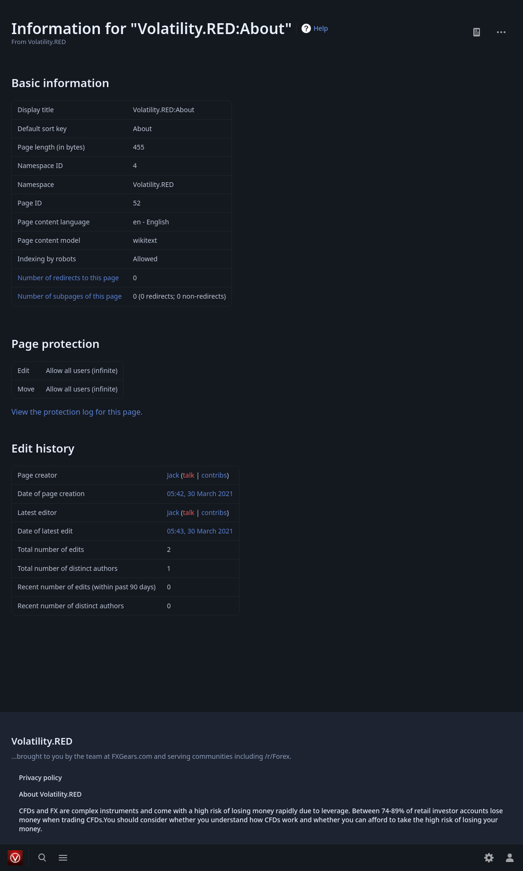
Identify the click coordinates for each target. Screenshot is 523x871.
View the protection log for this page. (76, 412)
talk (189, 475)
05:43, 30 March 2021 (200, 530)
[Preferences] (488, 857)
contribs (214, 475)
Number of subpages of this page (70, 296)
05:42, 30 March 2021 (200, 493)
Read (476, 32)
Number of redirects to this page (68, 277)
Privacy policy (40, 777)
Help (320, 28)
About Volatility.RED (50, 794)
